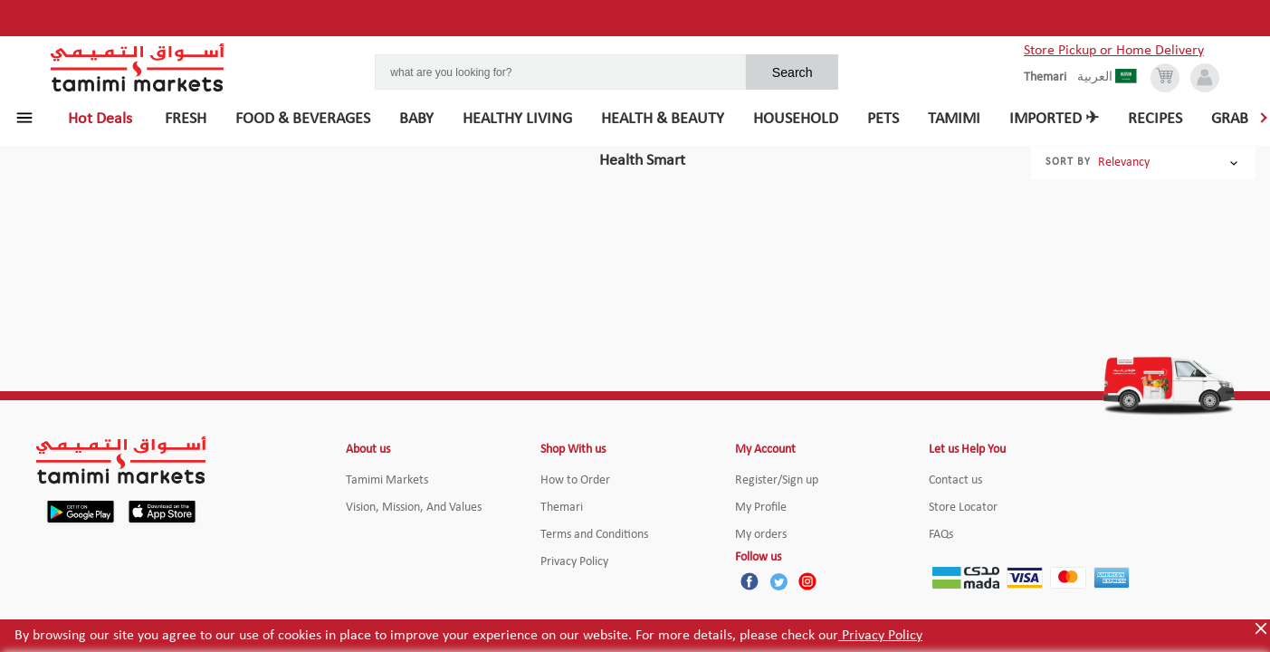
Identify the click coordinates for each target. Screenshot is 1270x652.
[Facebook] (749, 581)
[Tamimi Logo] (137, 67)
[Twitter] (778, 581)
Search (792, 72)
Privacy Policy (880, 635)
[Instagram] (807, 581)
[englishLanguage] (1050, 77)
